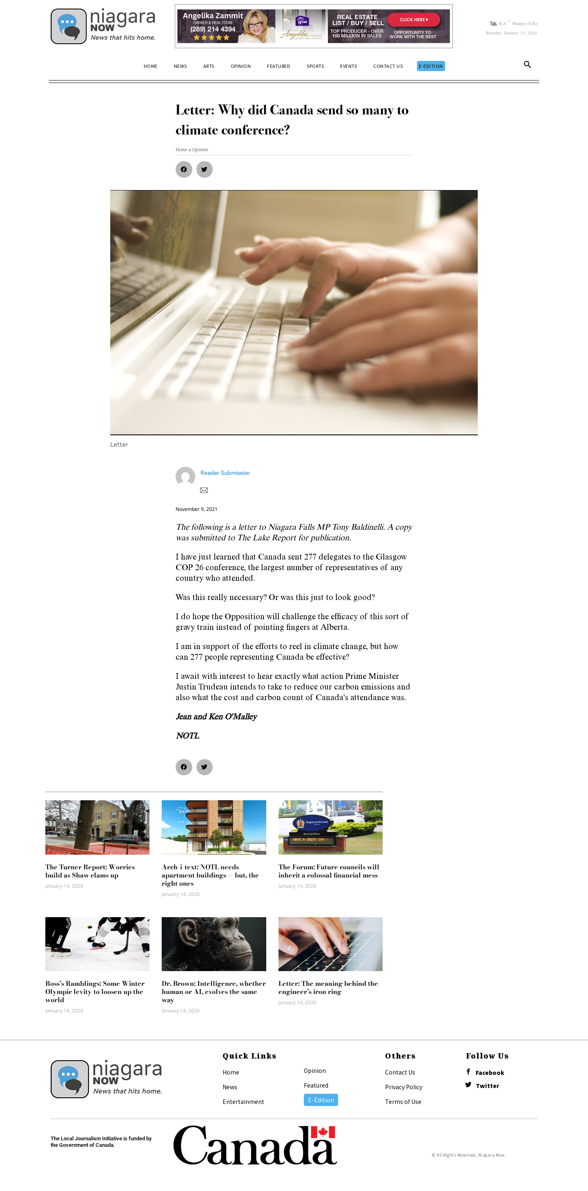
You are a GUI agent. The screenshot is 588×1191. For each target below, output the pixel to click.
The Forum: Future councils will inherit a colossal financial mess (328, 871)
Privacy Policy (403, 1087)
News (230, 1087)
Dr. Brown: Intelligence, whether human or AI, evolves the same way (214, 991)
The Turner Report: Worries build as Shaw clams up (90, 871)
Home (231, 1072)
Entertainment (243, 1101)
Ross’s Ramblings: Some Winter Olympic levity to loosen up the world (95, 991)
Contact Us (400, 1072)
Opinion (315, 1070)
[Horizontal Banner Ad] (313, 26)
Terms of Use (403, 1101)
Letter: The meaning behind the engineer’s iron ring (328, 987)
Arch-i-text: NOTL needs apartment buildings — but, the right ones (210, 875)
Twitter (487, 1085)
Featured (316, 1085)
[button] (527, 66)
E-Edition (321, 1100)
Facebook (490, 1072)
